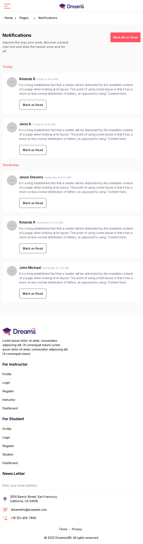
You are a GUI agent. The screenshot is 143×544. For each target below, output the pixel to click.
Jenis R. (26, 124)
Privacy (77, 529)
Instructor (9, 399)
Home (9, 18)
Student (8, 454)
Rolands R (27, 79)
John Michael (30, 268)
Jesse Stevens (31, 177)
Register (8, 391)
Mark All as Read (125, 37)
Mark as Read (33, 105)
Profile (7, 374)
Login (6, 382)
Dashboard (10, 408)
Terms (63, 529)
